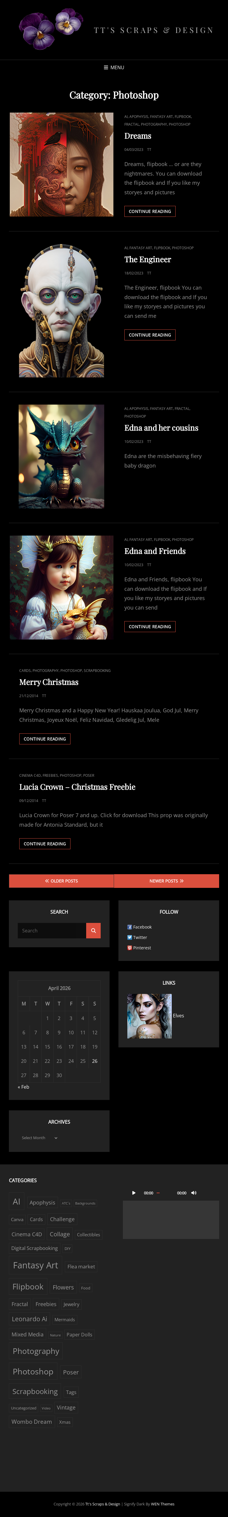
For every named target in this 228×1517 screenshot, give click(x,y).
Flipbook (183, 116)
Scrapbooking (97, 670)
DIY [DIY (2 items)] (67, 1248)
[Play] (134, 1193)
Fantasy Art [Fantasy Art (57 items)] (35, 1265)
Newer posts (164, 881)
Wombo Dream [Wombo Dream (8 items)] (32, 1422)
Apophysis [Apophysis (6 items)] (42, 1202)
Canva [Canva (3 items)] (17, 1219)
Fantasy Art (161, 116)
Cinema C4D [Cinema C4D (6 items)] (27, 1234)
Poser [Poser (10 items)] (71, 1372)
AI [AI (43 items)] (16, 1201)
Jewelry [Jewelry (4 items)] (71, 1304)
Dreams (137, 135)
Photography (154, 124)
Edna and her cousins (161, 427)
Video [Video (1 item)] (46, 1408)
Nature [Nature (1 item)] (55, 1335)
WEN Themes (162, 1504)
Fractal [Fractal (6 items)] (20, 1304)
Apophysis (138, 116)
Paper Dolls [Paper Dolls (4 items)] (79, 1334)
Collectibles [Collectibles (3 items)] (88, 1234)
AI (126, 116)
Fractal (131, 124)
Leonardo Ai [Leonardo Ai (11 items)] (29, 1319)
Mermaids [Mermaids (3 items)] (64, 1319)
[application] (171, 1212)
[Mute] (194, 1193)
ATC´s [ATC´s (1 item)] (66, 1203)
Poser (88, 775)
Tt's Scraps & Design (154, 30)
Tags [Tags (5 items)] (71, 1392)
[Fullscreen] (206, 1193)
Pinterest (142, 948)
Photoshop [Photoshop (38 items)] (33, 1371)
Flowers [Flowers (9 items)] (63, 1287)
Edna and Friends (155, 551)
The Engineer (147, 259)
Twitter (140, 937)
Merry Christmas (48, 682)
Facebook (142, 927)
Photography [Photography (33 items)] (36, 1351)
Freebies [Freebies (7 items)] (46, 1304)
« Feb (23, 1087)
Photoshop (179, 124)
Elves (155, 1015)
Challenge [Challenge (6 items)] (62, 1219)
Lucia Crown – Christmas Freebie (77, 787)
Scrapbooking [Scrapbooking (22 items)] (35, 1391)
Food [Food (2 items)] (85, 1288)
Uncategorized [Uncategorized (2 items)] (23, 1408)
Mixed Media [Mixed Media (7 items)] (28, 1334)
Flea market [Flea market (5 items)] (81, 1266)
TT (149, 149)
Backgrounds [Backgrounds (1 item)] (85, 1203)
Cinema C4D (30, 775)
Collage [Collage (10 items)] (60, 1234)
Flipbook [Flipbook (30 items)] (28, 1286)
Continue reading (152, 211)
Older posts (64, 881)
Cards (25, 670)
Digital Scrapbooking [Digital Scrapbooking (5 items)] (34, 1248)
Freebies (50, 775)
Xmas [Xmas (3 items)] (64, 1422)
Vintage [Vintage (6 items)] (66, 1407)
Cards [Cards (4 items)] (36, 1219)
